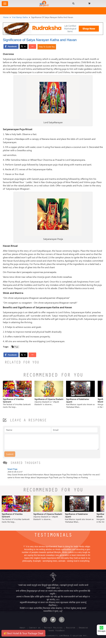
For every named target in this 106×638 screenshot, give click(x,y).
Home (5, 17)
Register (70, 628)
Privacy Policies (53, 628)
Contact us (34, 628)
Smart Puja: (12, 469)
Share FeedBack (56, 631)
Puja (16, 346)
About (22, 628)
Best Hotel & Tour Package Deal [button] (23, 633)
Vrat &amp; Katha (20, 17)
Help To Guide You (47, 46)
